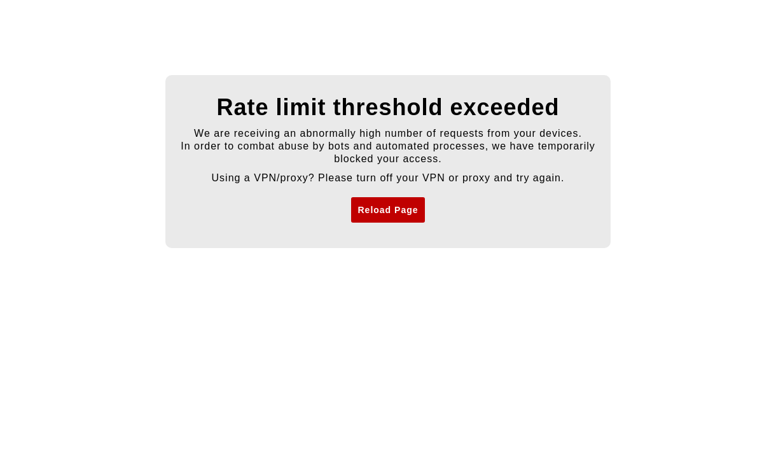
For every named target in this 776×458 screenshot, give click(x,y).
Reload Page (387, 210)
